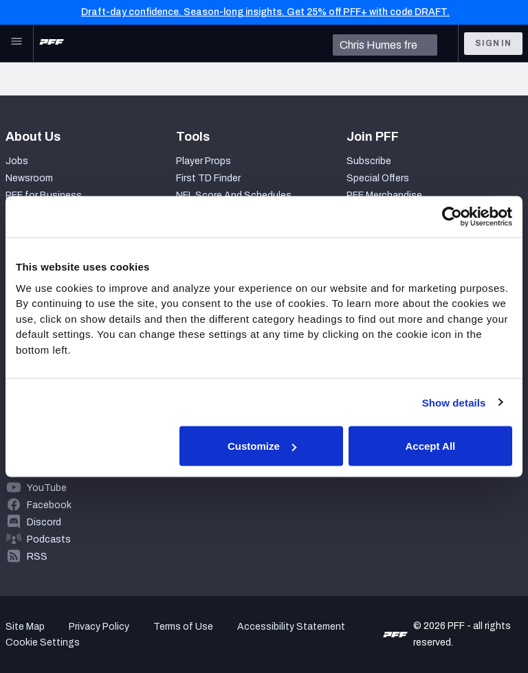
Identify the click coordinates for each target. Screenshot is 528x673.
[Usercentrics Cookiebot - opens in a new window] (452, 217)
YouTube (47, 488)
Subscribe (368, 161)
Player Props (203, 161)
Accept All (430, 446)
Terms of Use (183, 626)
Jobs (17, 161)
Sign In (493, 43)
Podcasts (49, 539)
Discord (44, 522)
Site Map (25, 626)
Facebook (49, 505)
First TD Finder (208, 178)
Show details (454, 402)
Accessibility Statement (291, 626)
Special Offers (377, 178)
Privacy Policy (99, 626)
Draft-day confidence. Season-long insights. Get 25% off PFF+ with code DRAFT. (265, 12)
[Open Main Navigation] (17, 43)
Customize (262, 446)
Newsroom (29, 178)
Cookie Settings (43, 642)
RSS (37, 556)
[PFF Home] (51, 43)
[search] (385, 45)
